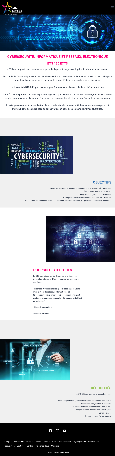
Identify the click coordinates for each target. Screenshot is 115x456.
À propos (7, 442)
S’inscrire (55, 446)
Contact (30, 446)
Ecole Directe (93, 442)
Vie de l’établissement (61, 442)
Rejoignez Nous (42, 446)
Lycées (38, 442)
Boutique (20, 446)
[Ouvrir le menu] (108, 7)
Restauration (9, 446)
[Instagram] (57, 431)
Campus (46, 442)
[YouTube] (64, 431)
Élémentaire (19, 442)
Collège (29, 442)
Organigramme (79, 442)
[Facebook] (50, 431)
